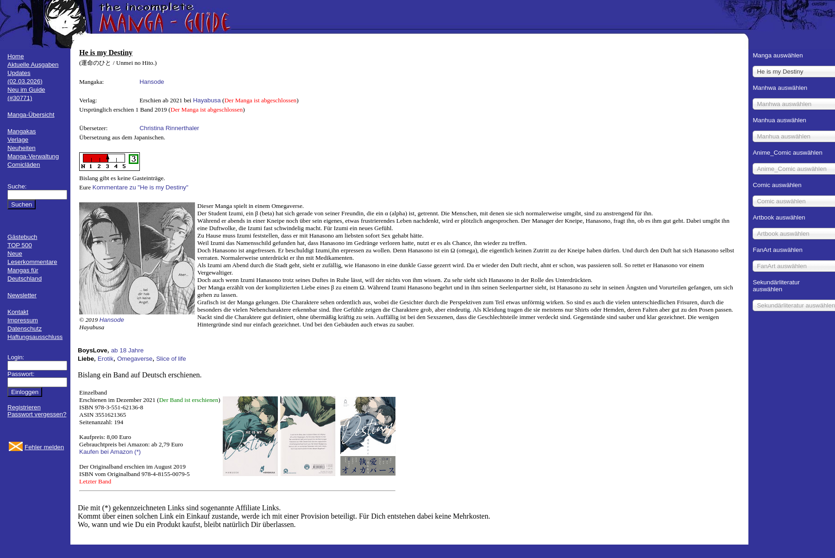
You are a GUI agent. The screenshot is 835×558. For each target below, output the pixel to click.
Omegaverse (134, 358)
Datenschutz (24, 328)
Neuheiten (21, 147)
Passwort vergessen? (36, 414)
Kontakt (17, 311)
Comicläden (23, 164)
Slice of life (171, 358)
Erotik (105, 358)
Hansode (151, 81)
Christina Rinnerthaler (169, 128)
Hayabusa (207, 100)
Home (15, 56)
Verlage (17, 139)
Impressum (22, 320)
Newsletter (22, 295)
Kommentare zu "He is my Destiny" (140, 187)
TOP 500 (19, 245)
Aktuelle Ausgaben (32, 64)
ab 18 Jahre (127, 350)
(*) (137, 451)
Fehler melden (44, 447)
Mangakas (21, 131)
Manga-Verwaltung (33, 156)
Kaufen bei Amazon (106, 451)
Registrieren (24, 407)
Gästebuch (22, 236)
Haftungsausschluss (35, 336)
